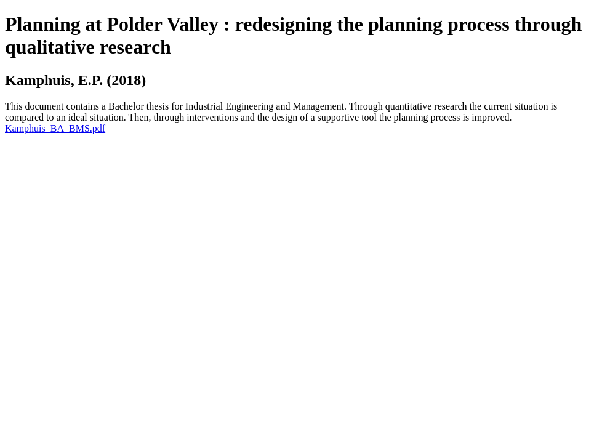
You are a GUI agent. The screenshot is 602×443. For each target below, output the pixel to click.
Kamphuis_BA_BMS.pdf (55, 128)
